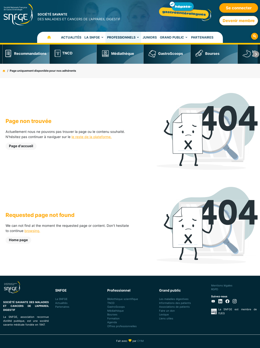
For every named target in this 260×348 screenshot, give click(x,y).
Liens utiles (166, 318)
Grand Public (172, 37)
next (256, 54)
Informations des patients (175, 302)
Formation (113, 318)
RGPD (214, 289)
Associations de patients (174, 306)
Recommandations (30, 53)
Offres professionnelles (122, 326)
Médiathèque (122, 53)
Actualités (71, 37)
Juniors (150, 37)
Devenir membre (239, 20)
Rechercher (254, 36)
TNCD (67, 53)
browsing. (32, 231)
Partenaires (202, 37)
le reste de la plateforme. (92, 137)
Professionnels (121, 37)
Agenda (112, 322)
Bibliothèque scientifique (122, 299)
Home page (18, 240)
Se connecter (239, 8)
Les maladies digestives (173, 299)
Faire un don (167, 310)
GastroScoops (170, 53)
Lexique (164, 314)
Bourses (212, 53)
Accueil (45, 37)
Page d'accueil (21, 146)
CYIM (140, 340)
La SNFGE (92, 37)
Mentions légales (221, 285)
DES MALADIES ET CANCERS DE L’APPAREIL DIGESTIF (79, 16)
